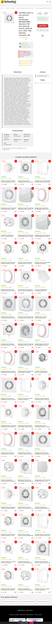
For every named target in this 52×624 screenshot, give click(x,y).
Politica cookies (38, 614)
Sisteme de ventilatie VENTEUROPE (43, 8)
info (15, 184)
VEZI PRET (42, 26)
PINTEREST (29, 610)
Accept (31, 623)
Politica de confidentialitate (26, 614)
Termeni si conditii (14, 614)
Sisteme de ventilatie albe (9, 601)
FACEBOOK (21, 610)
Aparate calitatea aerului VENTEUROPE (25, 8)
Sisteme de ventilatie (10, 8)
